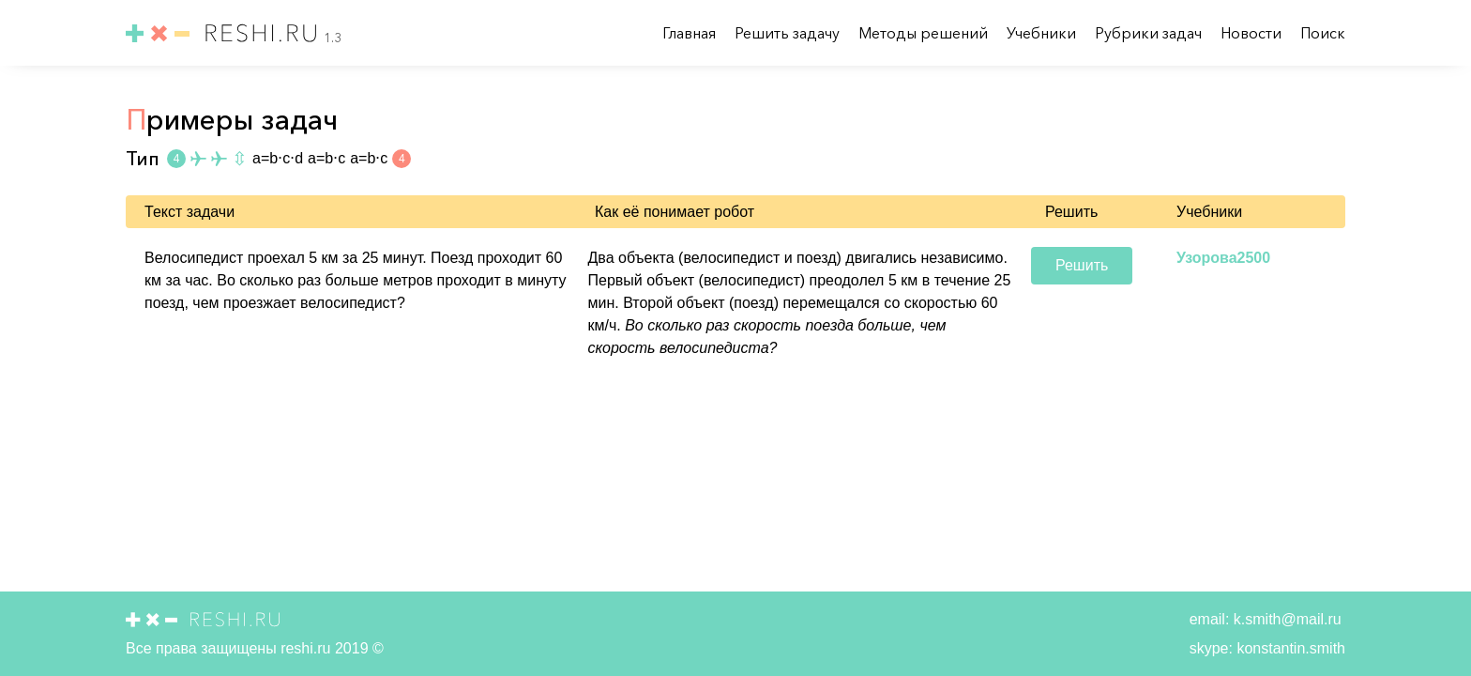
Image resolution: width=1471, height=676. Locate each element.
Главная (691, 32)
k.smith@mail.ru (1285, 619)
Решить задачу (789, 32)
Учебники (1043, 32)
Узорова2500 (1223, 258)
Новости (1253, 32)
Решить (1081, 265)
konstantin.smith (1289, 648)
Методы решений (925, 32)
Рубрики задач (1150, 32)
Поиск (1322, 32)
